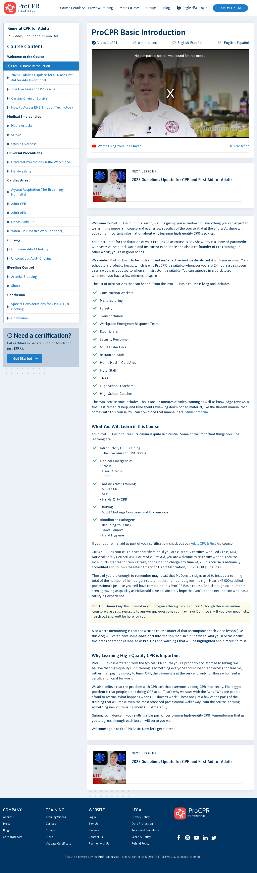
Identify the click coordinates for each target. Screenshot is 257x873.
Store (49, 837)
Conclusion (19, 318)
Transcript (241, 146)
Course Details (70, 8)
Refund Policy (140, 843)
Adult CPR (18, 204)
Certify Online (230, 8)
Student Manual (197, 412)
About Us (8, 817)
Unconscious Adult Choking (31, 258)
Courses (51, 823)
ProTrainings (106, 856)
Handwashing (21, 171)
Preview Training (100, 8)
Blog (166, 8)
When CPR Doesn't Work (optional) (37, 231)
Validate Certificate (58, 843)
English (185, 8)
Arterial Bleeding (24, 277)
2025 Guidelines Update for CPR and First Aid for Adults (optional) (42, 77)
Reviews (94, 830)
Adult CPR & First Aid (206, 543)
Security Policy (141, 837)
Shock (15, 286)
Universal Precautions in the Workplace (40, 162)
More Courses (130, 8)
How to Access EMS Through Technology (42, 107)
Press (6, 823)
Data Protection (142, 823)
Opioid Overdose (24, 144)
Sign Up (94, 823)
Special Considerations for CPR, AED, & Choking (40, 306)
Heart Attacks (21, 126)
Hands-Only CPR (23, 222)
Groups (151, 8)
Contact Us (96, 837)
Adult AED (18, 213)
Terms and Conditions (145, 830)
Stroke (16, 135)
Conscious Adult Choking (29, 249)
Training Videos (56, 817)
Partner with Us (99, 843)
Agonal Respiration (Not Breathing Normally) (37, 192)
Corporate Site (12, 837)
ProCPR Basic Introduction (30, 66)
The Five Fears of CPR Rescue (33, 89)
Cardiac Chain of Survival (29, 98)
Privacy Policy (141, 817)
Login (92, 817)
